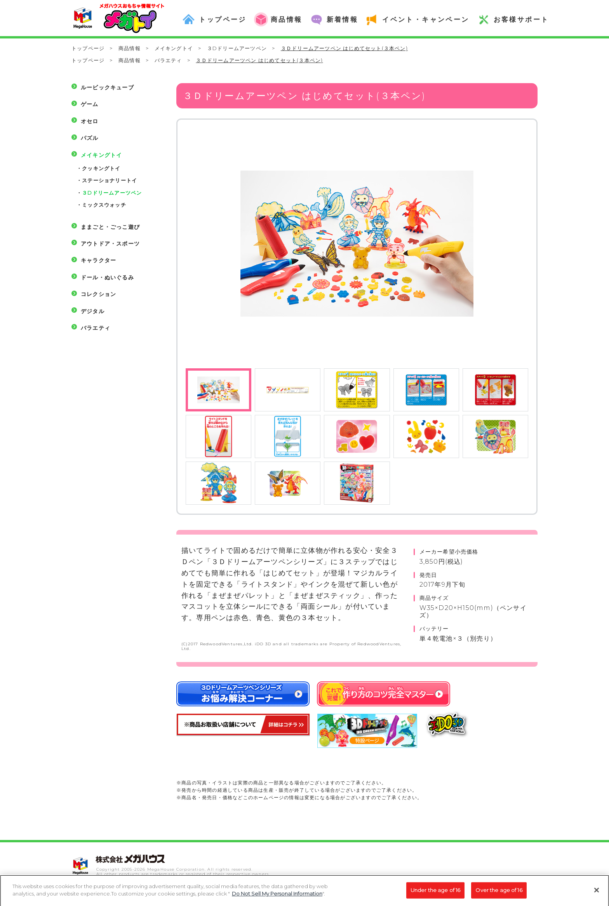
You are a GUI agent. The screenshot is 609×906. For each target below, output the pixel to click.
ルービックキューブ (107, 87)
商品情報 (129, 48)
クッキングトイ (101, 168)
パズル (90, 137)
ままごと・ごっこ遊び (110, 226)
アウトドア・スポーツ (110, 243)
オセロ (90, 121)
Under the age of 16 (435, 893)
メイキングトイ (174, 48)
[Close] (596, 893)
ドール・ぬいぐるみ (107, 277)
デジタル (92, 311)
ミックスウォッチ (104, 205)
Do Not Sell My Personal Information (277, 897)
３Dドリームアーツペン (237, 48)
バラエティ (168, 60)
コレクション (98, 294)
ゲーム (90, 104)
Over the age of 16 (498, 893)
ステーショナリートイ (109, 180)
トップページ (87, 48)
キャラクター (98, 260)
